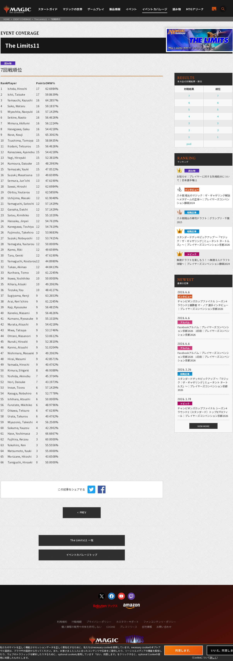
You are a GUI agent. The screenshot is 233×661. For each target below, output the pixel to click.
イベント (131, 9)
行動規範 (77, 622)
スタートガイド (48, 9)
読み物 (177, 9)
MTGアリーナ (195, 9)
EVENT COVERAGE (22, 19)
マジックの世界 (72, 9)
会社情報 (147, 627)
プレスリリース (128, 627)
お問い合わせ (164, 627)
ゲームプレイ (96, 9)
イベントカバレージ (154, 9)
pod (189, 144)
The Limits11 (40, 19)
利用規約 (62, 622)
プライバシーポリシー (98, 622)
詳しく (213, 657)
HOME (6, 19)
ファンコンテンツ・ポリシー (159, 622)
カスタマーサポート (127, 622)
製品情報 (115, 9)
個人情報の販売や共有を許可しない (81, 627)
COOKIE (110, 627)
